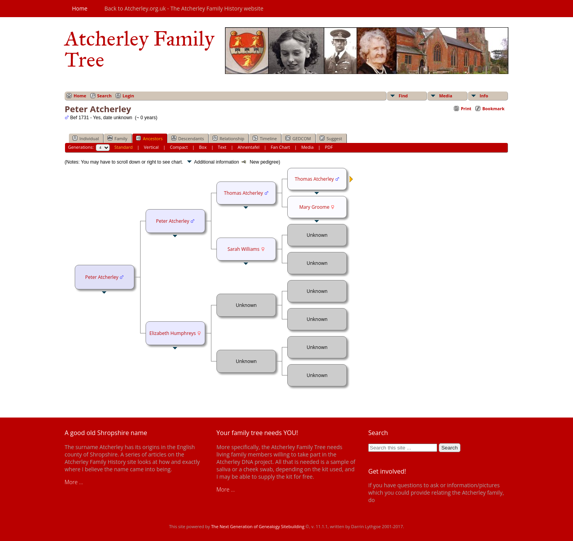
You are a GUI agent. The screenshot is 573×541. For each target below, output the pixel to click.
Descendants (187, 138)
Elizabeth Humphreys (172, 333)
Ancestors (149, 138)
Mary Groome (314, 207)
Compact (179, 147)
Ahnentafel (248, 147)
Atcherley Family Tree (139, 49)
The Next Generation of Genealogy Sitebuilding (257, 526)
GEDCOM (298, 138)
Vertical (151, 147)
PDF (329, 147)
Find (403, 96)
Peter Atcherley (101, 277)
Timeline (265, 138)
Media (445, 96)
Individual (85, 138)
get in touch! (391, 500)
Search (104, 96)
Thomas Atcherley (243, 193)
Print (466, 108)
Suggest (331, 138)
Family (117, 138)
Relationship (228, 138)
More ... (74, 482)
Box (202, 147)
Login (128, 96)
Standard (123, 147)
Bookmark (493, 108)
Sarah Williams (243, 249)
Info (484, 96)
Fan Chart (280, 147)
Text (222, 147)
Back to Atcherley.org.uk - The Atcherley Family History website (183, 8)
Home (80, 8)
